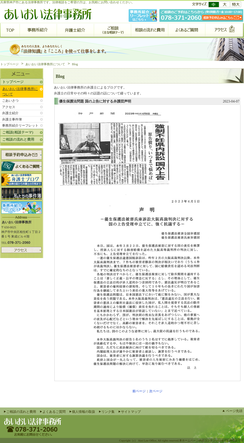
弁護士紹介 (10, 113)
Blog (75, 64)
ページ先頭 (234, 411)
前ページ (139, 391)
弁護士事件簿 (12, 119)
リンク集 (108, 412)
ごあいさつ (10, 101)
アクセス (8, 107)
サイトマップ (131, 412)
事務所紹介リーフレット (20, 125)
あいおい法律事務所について (45, 64)
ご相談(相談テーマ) (17, 132)
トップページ (9, 64)
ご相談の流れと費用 (18, 139)
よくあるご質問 (54, 412)
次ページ (155, 391)
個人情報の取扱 (83, 412)
